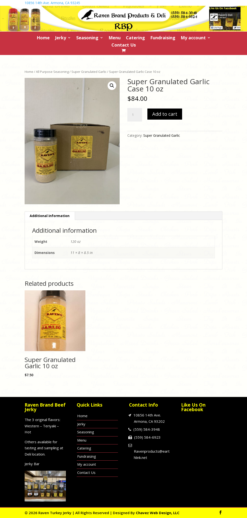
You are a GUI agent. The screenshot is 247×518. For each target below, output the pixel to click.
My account (193, 38)
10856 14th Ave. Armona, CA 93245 (52, 2)
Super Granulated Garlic (88, 71)
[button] (112, 85)
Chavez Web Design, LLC (157, 512)
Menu (115, 38)
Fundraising (162, 38)
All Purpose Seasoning (52, 71)
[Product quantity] (134, 115)
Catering (135, 38)
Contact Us (123, 45)
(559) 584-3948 (146, 429)
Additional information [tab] (49, 215)
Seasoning (87, 38)
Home (43, 38)
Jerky (60, 38)
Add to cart (164, 114)
